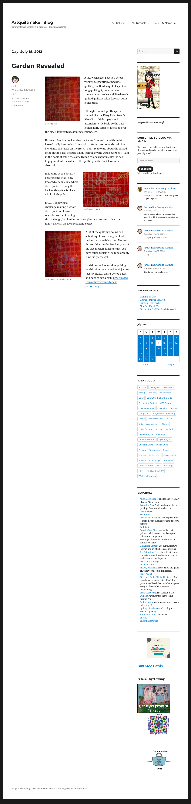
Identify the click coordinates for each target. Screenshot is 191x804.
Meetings (160, 434)
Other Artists (162, 445)
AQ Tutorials (139, 23)
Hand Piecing (145, 429)
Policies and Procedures (43, 788)
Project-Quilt (169, 455)
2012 (13, 94)
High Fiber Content (149, 546)
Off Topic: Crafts (145, 445)
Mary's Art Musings (149, 561)
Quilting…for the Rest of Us (152, 608)
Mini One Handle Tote (150, 306)
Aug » (171, 364)
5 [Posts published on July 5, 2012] (164, 337)
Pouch (166, 450)
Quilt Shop (154, 460)
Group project (152, 424)
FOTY (169, 418)
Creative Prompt (146, 408)
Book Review (165, 392)
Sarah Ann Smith (148, 614)
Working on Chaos (167, 188)
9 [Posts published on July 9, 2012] (146, 343)
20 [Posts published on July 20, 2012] (170, 348)
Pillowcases (154, 450)
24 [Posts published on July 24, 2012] (152, 353)
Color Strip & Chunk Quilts (159, 398)
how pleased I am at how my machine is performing (107, 282)
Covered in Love (147, 517)
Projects (142, 460)
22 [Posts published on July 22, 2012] (140, 353)
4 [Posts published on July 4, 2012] (158, 337)
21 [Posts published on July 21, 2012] (176, 348)
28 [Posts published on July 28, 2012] (176, 353)
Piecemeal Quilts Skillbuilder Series (156, 577)
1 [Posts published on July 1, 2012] (140, 337)
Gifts (140, 424)
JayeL (146, 207)
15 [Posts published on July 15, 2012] (141, 348)
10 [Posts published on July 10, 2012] (152, 343)
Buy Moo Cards (150, 666)
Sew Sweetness (145, 465)
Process (142, 455)
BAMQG (142, 392)
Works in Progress (147, 476)
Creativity (162, 408)
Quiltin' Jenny (146, 602)
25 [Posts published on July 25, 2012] (158, 353)
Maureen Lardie (147, 564)
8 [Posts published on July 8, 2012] (140, 343)
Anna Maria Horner (149, 499)
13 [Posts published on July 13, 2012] (170, 343)
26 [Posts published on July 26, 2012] (164, 353)
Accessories (168, 387)
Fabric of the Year (156, 418)
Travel (141, 471)
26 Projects (155, 387)
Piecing (142, 450)
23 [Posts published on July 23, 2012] (146, 353)
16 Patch (142, 387)
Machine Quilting (20, 101)
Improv (158, 429)
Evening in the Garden (150, 539)
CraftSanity (145, 527)
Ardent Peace (146, 511)
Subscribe (145, 169)
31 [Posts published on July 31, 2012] (152, 359)
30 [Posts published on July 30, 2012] (146, 359)
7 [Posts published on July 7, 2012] (176, 337)
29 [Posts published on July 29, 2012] (140, 359)
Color (141, 398)
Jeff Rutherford (147, 552)
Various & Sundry (155, 471)
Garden (25, 98)
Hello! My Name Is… (164, 23)
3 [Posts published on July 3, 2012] (152, 337)
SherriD (143, 618)
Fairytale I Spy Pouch (150, 303)
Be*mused (145, 514)
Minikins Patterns (146, 439)
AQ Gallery (118, 23)
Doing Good (144, 413)
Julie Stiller (149, 188)
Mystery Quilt (164, 439)
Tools (158, 465)
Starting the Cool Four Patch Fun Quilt (158, 309)
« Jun (145, 364)
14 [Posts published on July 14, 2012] (176, 343)
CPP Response (167, 403)
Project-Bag (154, 455)
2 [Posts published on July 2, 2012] (146, 337)
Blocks (152, 392)
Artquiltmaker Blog (32, 22)
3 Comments (17, 105)
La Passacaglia (145, 434)
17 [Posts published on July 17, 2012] (152, 348)
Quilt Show (168, 460)
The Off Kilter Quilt (149, 621)
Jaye (13, 86)
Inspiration (170, 429)
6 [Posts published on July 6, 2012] (170, 337)
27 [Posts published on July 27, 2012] (170, 353)
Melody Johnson (148, 568)
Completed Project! (147, 403)
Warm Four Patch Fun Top (152, 300)
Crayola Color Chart (149, 530)
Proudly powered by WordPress (72, 788)
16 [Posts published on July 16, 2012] (146, 348)
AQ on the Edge (147, 505)
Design (173, 408)
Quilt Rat (144, 596)
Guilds (165, 424)
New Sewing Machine (162, 207)
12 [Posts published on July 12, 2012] (164, 343)
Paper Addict (146, 574)
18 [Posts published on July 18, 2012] (158, 348)
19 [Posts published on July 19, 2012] (164, 348)
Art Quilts (16, 98)
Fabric (141, 418)
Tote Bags (168, 465)
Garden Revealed (38, 65)
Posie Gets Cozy (147, 593)
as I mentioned (111, 269)
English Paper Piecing (164, 413)
